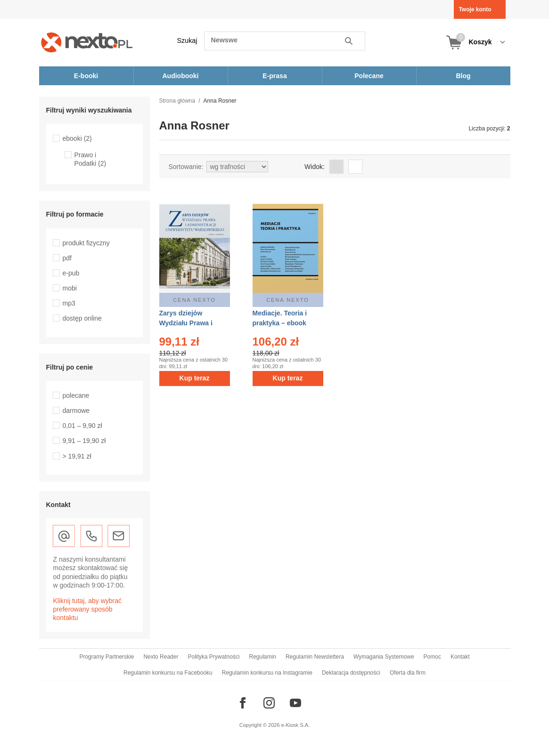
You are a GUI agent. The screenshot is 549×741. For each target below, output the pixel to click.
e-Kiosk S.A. (295, 725)
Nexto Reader (160, 656)
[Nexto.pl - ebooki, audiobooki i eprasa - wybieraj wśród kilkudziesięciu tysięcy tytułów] (87, 42)
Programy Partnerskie (106, 656)
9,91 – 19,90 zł (84, 440)
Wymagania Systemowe (383, 656)
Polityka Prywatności (213, 656)
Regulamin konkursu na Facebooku (168, 672)
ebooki (77, 138)
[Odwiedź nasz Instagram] (269, 702)
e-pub (71, 273)
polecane (76, 395)
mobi (70, 288)
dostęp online (82, 318)
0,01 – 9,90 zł (82, 425)
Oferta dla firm (408, 672)
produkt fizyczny (86, 243)
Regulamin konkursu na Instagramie (267, 672)
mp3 (69, 303)
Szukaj (187, 40)
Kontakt (460, 656)
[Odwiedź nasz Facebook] (242, 702)
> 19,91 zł (77, 456)
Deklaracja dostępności (351, 672)
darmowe (76, 410)
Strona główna (177, 100)
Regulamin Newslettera (315, 656)
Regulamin (262, 656)
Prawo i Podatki (90, 159)
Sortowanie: (186, 166)
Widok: (314, 166)
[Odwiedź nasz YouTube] (295, 702)
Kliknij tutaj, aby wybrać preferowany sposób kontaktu (87, 609)
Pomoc (432, 656)
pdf (67, 258)
